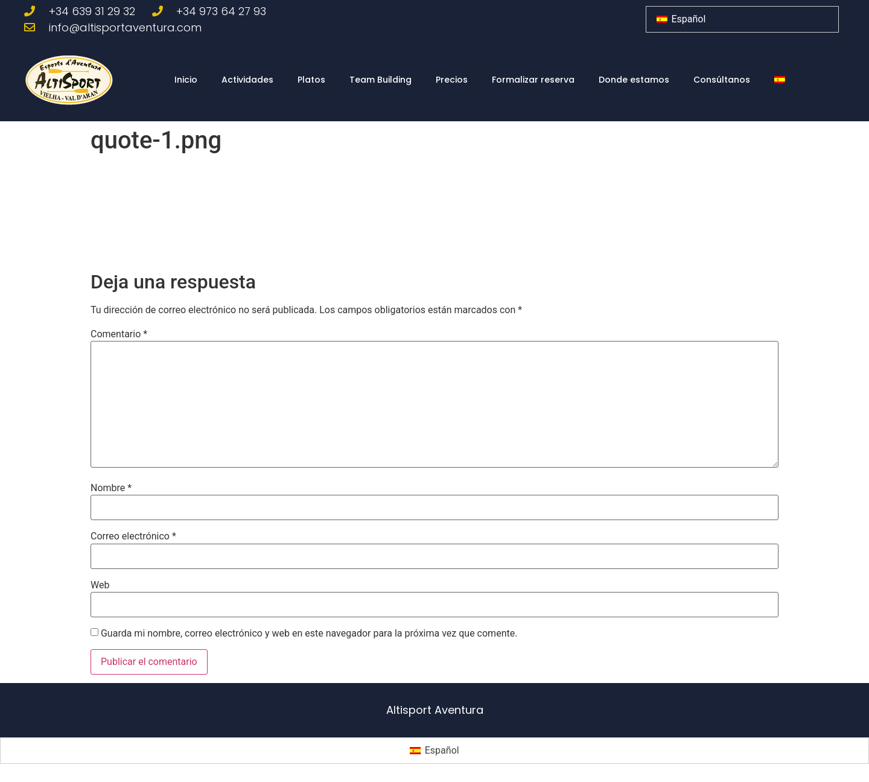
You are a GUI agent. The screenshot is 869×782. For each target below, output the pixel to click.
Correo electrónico (133, 536)
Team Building (380, 80)
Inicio (185, 80)
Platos (311, 80)
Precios (452, 80)
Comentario (119, 334)
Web (100, 585)
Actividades (247, 80)
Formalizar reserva (533, 80)
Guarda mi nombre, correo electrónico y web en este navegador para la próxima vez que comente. (309, 633)
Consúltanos (721, 80)
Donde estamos (634, 80)
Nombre (111, 488)
